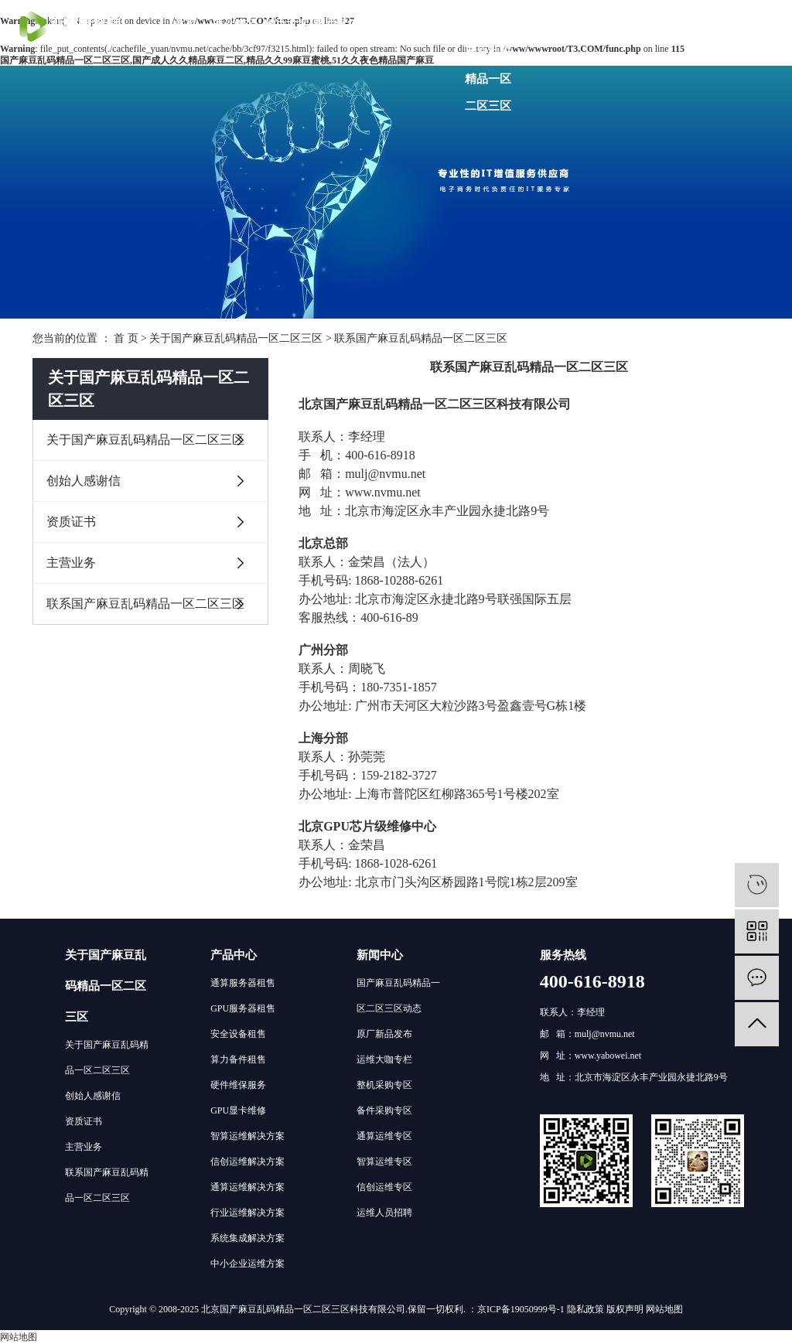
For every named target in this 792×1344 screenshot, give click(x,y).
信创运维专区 (384, 1187)
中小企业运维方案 (247, 1263)
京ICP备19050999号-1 (521, 1309)
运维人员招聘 (384, 1212)
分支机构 (438, 25)
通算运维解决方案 (247, 1187)
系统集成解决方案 (247, 1238)
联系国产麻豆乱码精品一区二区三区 (145, 603)
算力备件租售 (238, 1059)
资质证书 (71, 521)
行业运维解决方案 (247, 1212)
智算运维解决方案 (247, 1136)
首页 (184, 25)
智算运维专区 (384, 1161)
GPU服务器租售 (242, 1008)
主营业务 (71, 562)
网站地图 (664, 1309)
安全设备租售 (238, 1033)
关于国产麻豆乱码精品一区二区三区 (488, 65)
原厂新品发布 (384, 1033)
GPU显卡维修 (238, 1110)
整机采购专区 (384, 1085)
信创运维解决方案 (247, 1161)
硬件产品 (235, 25)
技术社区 (387, 25)
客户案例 (336, 25)
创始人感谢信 (83, 480)
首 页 (126, 338)
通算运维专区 (384, 1136)
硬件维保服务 (238, 1085)
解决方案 (286, 25)
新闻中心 (380, 955)
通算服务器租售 (242, 982)
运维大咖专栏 (384, 1059)
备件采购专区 (384, 1110)
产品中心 (233, 955)
